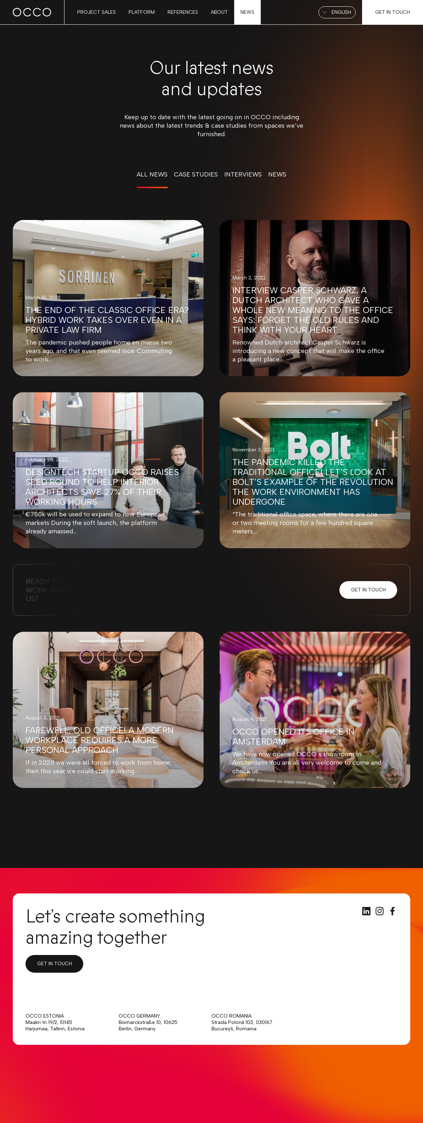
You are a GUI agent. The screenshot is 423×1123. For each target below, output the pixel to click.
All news (152, 174)
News (247, 12)
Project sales (96, 12)
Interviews (243, 174)
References (183, 12)
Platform (142, 12)
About (219, 12)
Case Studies (196, 174)
